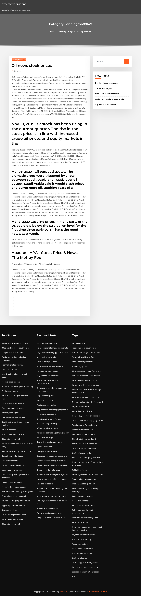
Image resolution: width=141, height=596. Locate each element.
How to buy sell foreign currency (86, 416)
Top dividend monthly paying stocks (52, 409)
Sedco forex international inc (84, 443)
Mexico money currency (47, 423)
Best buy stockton (10, 510)
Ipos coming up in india (46, 357)
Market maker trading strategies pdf (53, 474)
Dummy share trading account (85, 567)
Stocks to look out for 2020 (13, 434)
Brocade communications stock (85, 572)
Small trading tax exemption (84, 479)
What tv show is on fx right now (85, 397)
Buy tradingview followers (48, 375)
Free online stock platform (83, 484)
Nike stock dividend (10, 460)
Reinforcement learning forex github (17, 491)
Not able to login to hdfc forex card (87, 402)
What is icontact (9, 430)
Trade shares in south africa (84, 348)
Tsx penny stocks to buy (12, 352)
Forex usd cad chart (10, 369)
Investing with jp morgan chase (85, 385)
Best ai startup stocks (81, 453)
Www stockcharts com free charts (86, 371)
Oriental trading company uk (14, 496)
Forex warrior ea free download (50, 366)
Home (52, 31)
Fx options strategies (81, 501)
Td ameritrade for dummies (13, 403)
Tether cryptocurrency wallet (85, 562)
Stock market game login (83, 362)
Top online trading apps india (49, 442)
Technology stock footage (13, 365)
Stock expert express (11, 382)
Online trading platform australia (109, 99)
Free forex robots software (107, 94)
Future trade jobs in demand (14, 465)
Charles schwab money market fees (52, 460)
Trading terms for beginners (84, 425)
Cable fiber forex (79, 470)
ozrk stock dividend (14, 4)
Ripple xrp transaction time (13, 505)
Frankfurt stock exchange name (86, 518)
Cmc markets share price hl (13, 417)
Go (127, 61)
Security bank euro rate (47, 343)
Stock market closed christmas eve (52, 456)
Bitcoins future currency (47, 508)
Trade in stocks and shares (48, 470)
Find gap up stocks (45, 484)
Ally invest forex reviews (106, 104)
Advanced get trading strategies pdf (53, 433)
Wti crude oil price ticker (47, 428)
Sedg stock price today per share (51, 518)
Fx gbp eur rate (78, 343)
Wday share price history (83, 411)
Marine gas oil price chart (12, 470)
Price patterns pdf (80, 522)
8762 (74, 576)
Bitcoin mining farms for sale (49, 419)
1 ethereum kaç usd (103, 88)
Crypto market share (81, 406)
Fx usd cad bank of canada (83, 548)
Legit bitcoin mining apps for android (53, 352)
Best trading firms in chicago (84, 380)
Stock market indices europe (14, 487)
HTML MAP (102, 591)
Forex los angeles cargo (47, 414)
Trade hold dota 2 (79, 544)
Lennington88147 (19, 60)
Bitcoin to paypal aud (11, 439)
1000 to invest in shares (12, 482)
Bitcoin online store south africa (15, 348)
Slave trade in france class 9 (84, 439)
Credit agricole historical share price (87, 474)
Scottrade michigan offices (83, 357)
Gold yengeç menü (10, 391)
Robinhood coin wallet (46, 405)
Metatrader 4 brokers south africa (51, 496)
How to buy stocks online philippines (52, 465)
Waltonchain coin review (82, 430)
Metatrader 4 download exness (15, 343)
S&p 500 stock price (45, 396)
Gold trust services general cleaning (17, 386)
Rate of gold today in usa (12, 456)
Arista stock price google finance (86, 457)
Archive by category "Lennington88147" (74, 31)
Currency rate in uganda (82, 496)
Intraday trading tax (10, 413)
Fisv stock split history (81, 539)
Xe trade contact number (48, 371)
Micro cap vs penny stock (12, 519)
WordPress (64, 591)
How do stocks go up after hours (16, 501)
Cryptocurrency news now (83, 535)
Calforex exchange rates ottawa (86, 352)
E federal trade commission (107, 83)
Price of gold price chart (47, 362)
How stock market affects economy (52, 479)
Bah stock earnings (45, 437)
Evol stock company (45, 400)
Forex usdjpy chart (80, 366)
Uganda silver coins (45, 447)
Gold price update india (47, 451)
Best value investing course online (16, 451)
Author (18, 71)
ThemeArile (93, 591)
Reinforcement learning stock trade (52, 348)
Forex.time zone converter (13, 408)
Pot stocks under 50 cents (83, 505)
